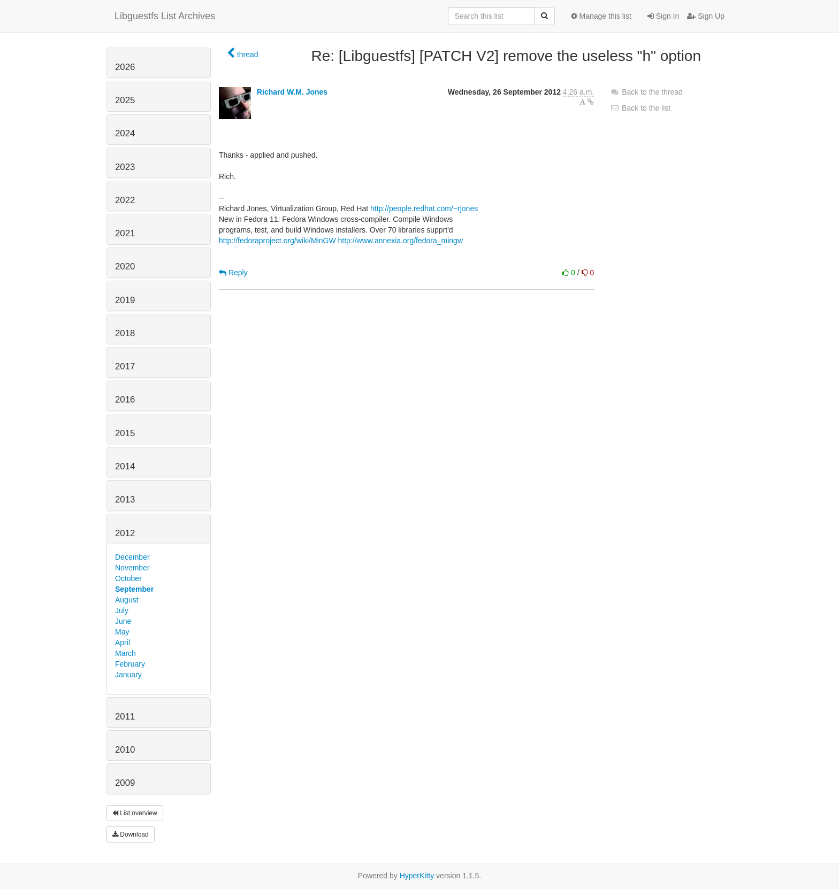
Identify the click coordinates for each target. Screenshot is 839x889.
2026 (125, 67)
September (134, 589)
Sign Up (705, 16)
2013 (125, 499)
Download (130, 834)
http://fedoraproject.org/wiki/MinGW (277, 240)
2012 (125, 533)
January (128, 674)
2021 (125, 233)
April (122, 642)
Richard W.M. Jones (292, 92)
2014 (125, 466)
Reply (233, 272)
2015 (125, 433)
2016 (125, 400)
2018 (125, 333)
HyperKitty (417, 875)
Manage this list (601, 16)
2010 (125, 750)
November (132, 567)
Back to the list (640, 108)
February (130, 664)
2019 (125, 300)
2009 (125, 783)
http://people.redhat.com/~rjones (424, 208)
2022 (125, 200)
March (125, 653)
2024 (125, 133)
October (128, 578)
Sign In (663, 16)
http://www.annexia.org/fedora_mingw (400, 240)
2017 (125, 366)
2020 (125, 266)
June (123, 621)
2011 (125, 717)
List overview (134, 813)
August (127, 600)
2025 (125, 100)
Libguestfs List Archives (165, 16)
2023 (125, 167)
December (132, 557)
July (121, 610)
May (122, 632)
